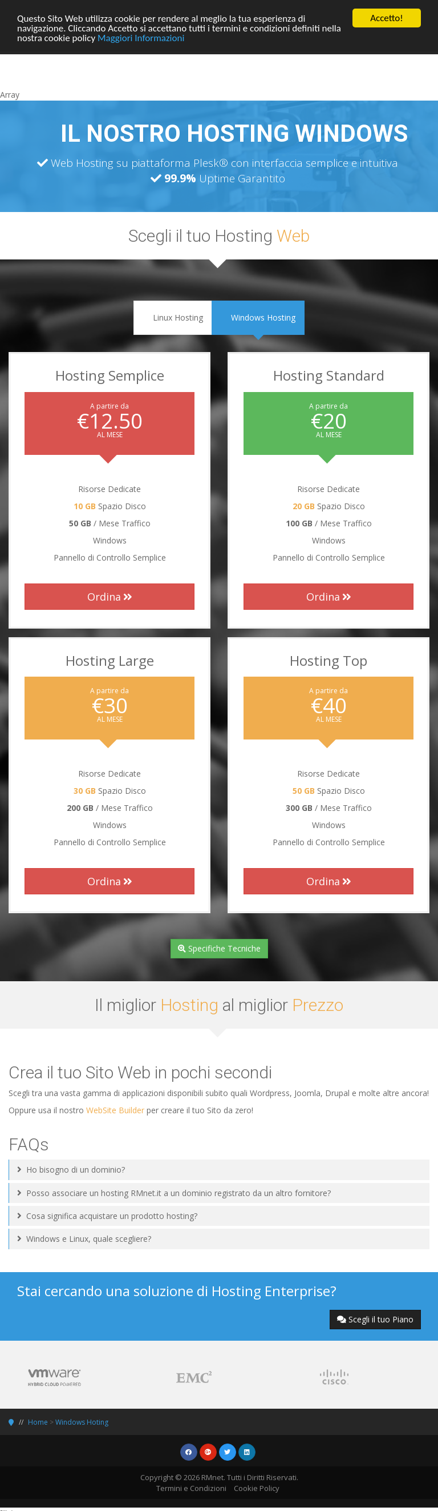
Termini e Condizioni (191, 1488)
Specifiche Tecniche (219, 948)
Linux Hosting (173, 317)
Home (38, 1422)
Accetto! (386, 18)
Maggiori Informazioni (141, 37)
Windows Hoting (81, 1422)
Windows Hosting (258, 317)
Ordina (109, 596)
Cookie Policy (256, 1488)
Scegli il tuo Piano (375, 1319)
